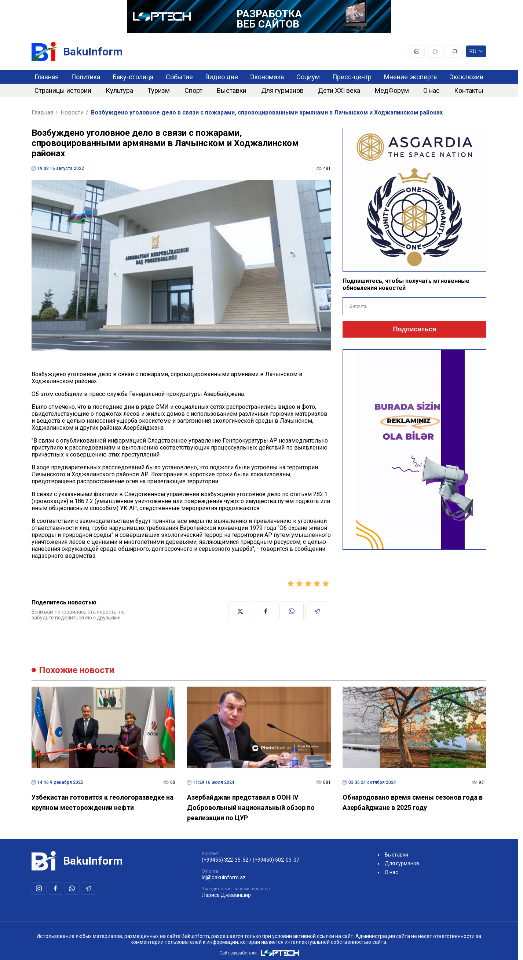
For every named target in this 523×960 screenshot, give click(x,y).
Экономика (267, 77)
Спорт (193, 90)
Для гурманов (282, 90)
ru (476, 53)
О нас (431, 90)
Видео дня (221, 77)
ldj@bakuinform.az (224, 877)
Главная (46, 77)
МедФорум (392, 90)
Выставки (231, 90)
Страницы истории (62, 90)
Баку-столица (133, 77)
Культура (119, 90)
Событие (179, 77)
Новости (72, 112)
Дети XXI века (339, 90)
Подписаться (414, 329)
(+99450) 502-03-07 (276, 860)
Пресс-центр (352, 77)
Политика (85, 77)
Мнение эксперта (410, 77)
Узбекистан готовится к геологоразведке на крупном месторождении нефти (102, 802)
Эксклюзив (466, 77)
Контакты (468, 90)
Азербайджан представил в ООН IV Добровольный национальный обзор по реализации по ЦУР (251, 807)
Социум (308, 77)
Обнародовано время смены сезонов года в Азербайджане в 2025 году (413, 802)
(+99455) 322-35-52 (225, 860)
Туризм (158, 90)
